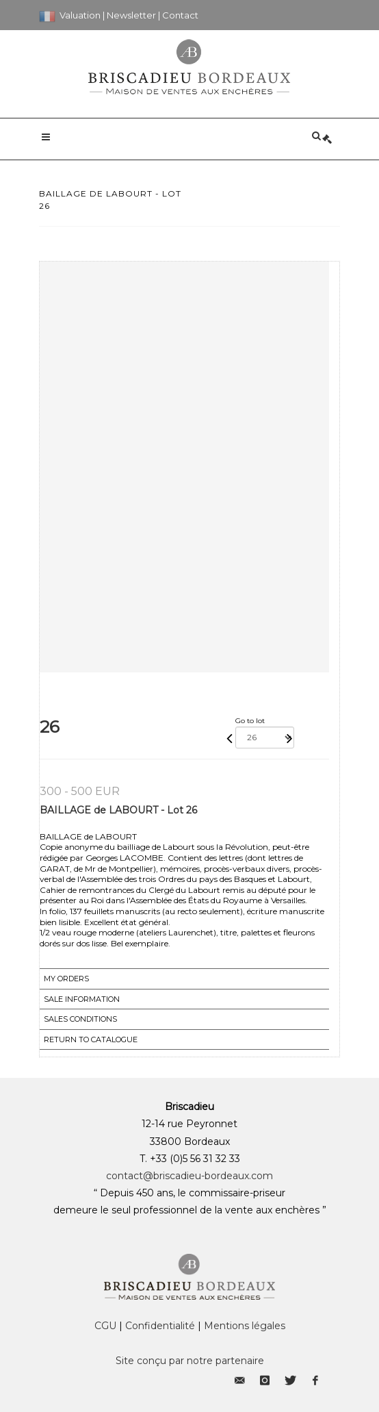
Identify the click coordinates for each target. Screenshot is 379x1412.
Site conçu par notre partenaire (190, 1360)
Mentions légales (244, 1326)
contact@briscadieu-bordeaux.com (189, 1176)
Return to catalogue (91, 1039)
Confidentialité (160, 1326)
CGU (105, 1326)
